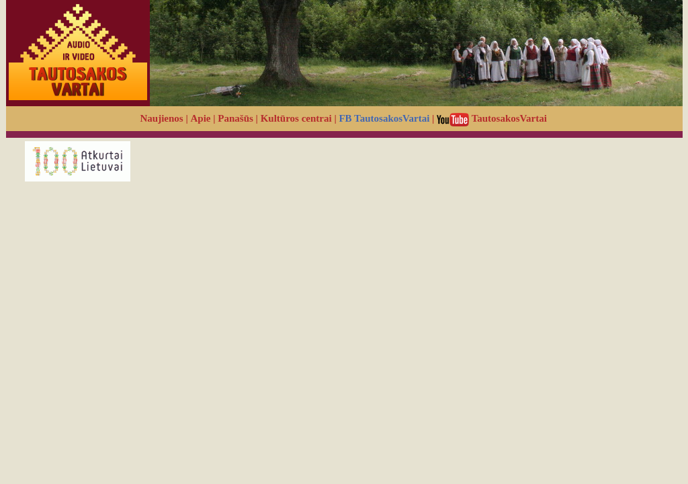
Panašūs (235, 118)
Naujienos (161, 118)
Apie (201, 118)
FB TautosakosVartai (384, 118)
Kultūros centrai (296, 118)
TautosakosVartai (492, 118)
